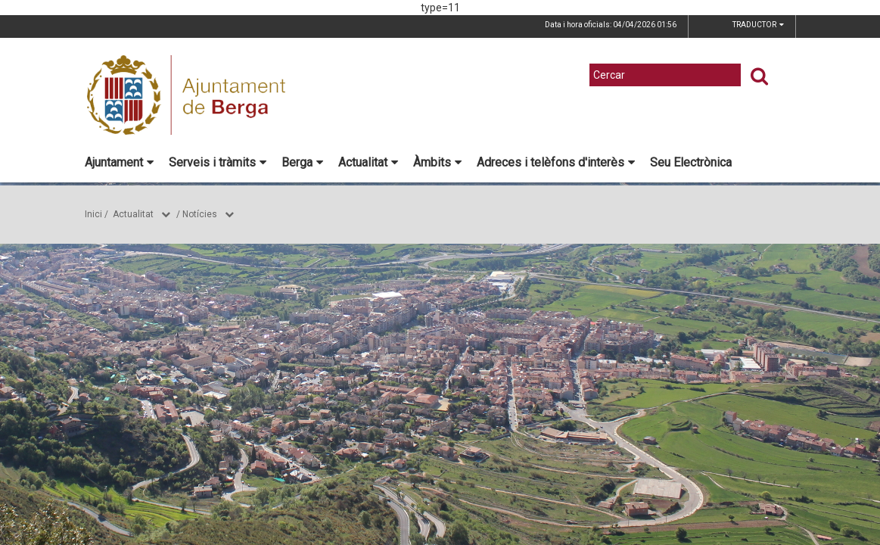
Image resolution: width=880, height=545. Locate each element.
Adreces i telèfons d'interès (556, 162)
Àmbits (437, 162)
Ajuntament (119, 162)
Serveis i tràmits (217, 162)
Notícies (199, 214)
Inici (93, 214)
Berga (302, 162)
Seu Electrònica (691, 162)
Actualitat (368, 162)
